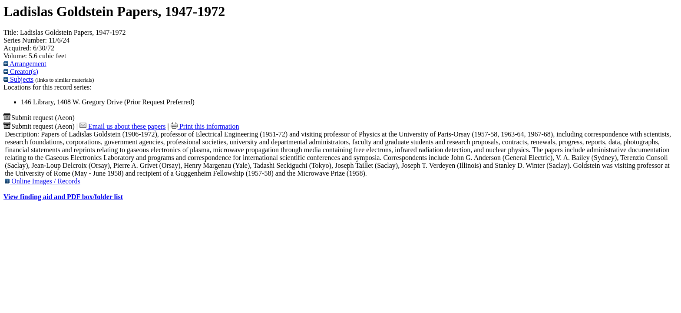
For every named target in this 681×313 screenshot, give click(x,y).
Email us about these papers (122, 126)
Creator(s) (20, 71)
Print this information (205, 126)
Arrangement (24, 63)
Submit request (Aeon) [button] (39, 117)
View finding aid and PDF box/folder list (63, 196)
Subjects (18, 79)
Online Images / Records (42, 181)
